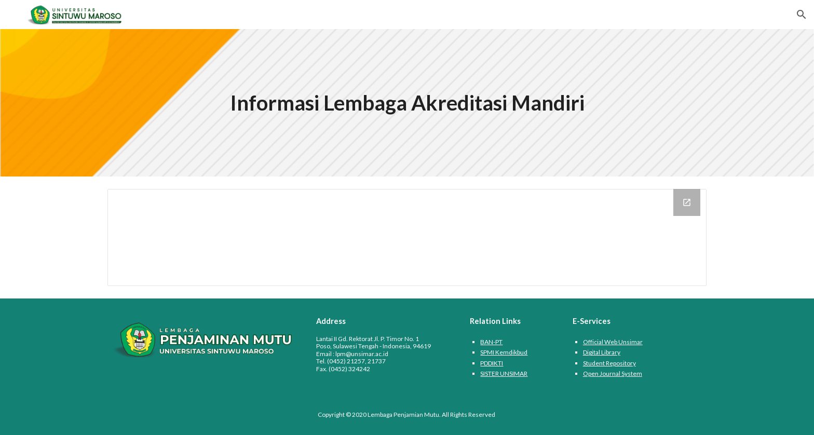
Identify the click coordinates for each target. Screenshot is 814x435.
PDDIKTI (491, 363)
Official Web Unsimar (613, 342)
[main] (407, 103)
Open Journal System (612, 373)
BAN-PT (491, 342)
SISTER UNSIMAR (503, 373)
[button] (801, 14)
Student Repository (609, 363)
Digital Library (601, 352)
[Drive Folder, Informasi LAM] (407, 237)
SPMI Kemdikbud (503, 352)
